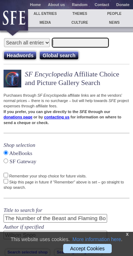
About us (56, 4)
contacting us (57, 117)
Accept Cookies (87, 248)
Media (45, 23)
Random (80, 4)
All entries (45, 14)
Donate (122, 4)
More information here (96, 239)
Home (35, 4)
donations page (18, 117)
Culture (79, 23)
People (114, 14)
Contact (102, 4)
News (114, 23)
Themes (79, 14)
